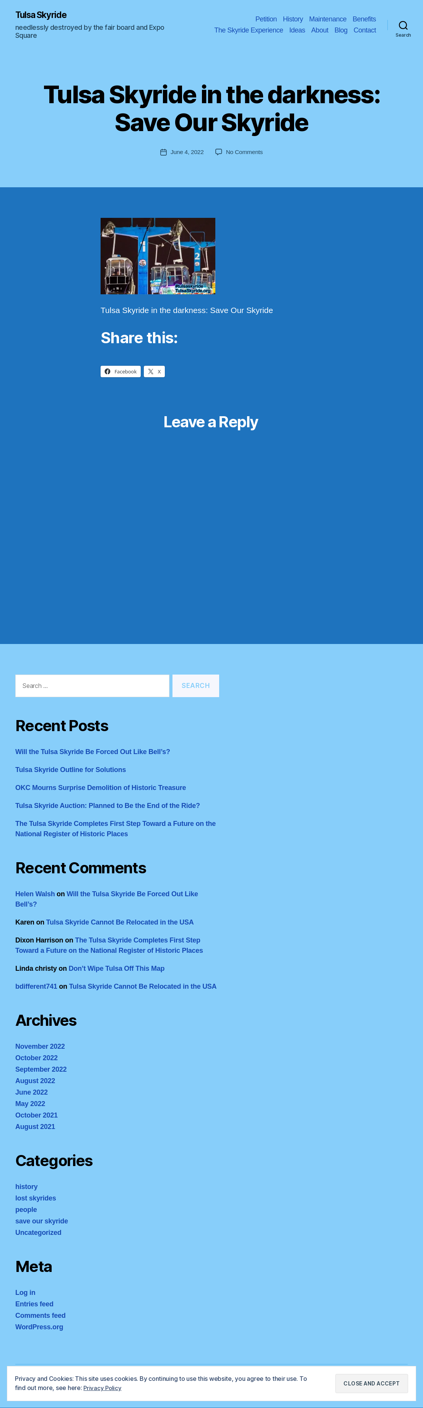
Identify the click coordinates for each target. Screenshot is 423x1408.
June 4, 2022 (186, 152)
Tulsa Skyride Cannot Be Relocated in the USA (120, 922)
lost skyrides (35, 1198)
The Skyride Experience (248, 30)
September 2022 (41, 1070)
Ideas (297, 30)
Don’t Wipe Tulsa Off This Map (116, 969)
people (26, 1210)
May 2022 (30, 1104)
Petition (266, 19)
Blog (340, 30)
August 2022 (35, 1081)
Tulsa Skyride (43, 15)
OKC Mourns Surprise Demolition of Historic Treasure (100, 788)
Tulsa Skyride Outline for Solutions (70, 770)
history (26, 1187)
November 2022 (40, 1047)
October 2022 (36, 1058)
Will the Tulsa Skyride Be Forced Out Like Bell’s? (92, 752)
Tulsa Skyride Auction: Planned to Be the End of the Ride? (107, 806)
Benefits (364, 19)
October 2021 (36, 1115)
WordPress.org (39, 1327)
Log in (25, 1293)
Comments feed (40, 1316)
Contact (364, 30)
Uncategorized (38, 1233)
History (293, 19)
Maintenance (328, 19)
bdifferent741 (36, 987)
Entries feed (34, 1304)
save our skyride (41, 1221)
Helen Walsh (35, 894)
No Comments (245, 152)
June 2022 (31, 1093)
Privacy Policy (102, 1388)
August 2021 (35, 1127)
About (320, 30)
